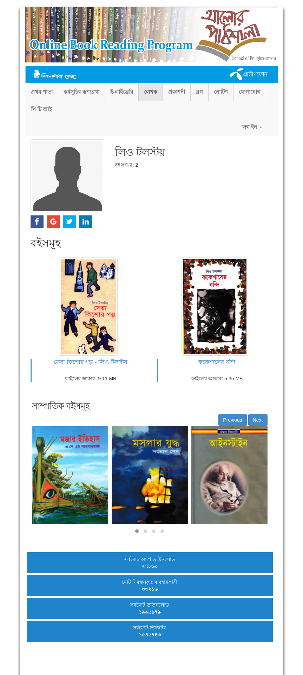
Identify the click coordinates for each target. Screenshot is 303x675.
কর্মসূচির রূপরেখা (81, 92)
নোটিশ (221, 92)
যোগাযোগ (250, 92)
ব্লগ (199, 92)
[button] (137, 531)
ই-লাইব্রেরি (121, 92)
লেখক (150, 92)
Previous (232, 420)
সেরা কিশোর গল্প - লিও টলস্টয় (90, 362)
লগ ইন (252, 127)
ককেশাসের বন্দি (217, 362)
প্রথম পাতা (42, 92)
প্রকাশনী (176, 92)
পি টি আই (41, 109)
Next (258, 420)
